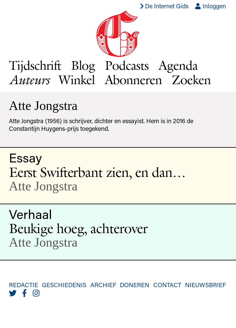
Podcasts (127, 65)
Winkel (77, 80)
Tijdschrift (35, 65)
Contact (167, 285)
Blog (83, 65)
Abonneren (133, 80)
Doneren (134, 285)
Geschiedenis (64, 285)
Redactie (23, 285)
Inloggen (210, 6)
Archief (103, 285)
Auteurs (29, 80)
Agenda (178, 65)
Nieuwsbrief (205, 285)
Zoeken (191, 80)
